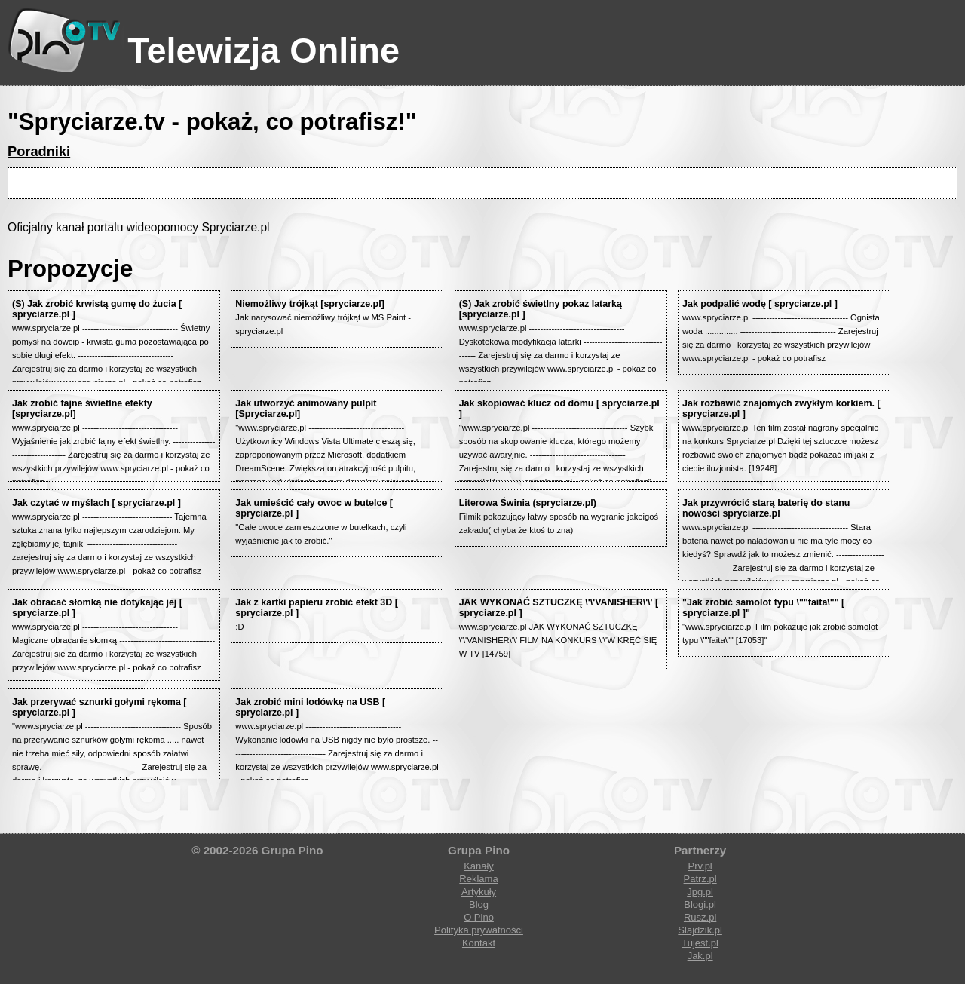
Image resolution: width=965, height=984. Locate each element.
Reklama (478, 878)
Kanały (479, 866)
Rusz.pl (700, 917)
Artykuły (478, 891)
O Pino (479, 917)
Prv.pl (700, 866)
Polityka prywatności (478, 930)
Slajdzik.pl (700, 930)
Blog (479, 904)
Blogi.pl (700, 904)
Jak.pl (700, 955)
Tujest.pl (700, 943)
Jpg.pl (700, 891)
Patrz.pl (700, 878)
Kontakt (478, 943)
